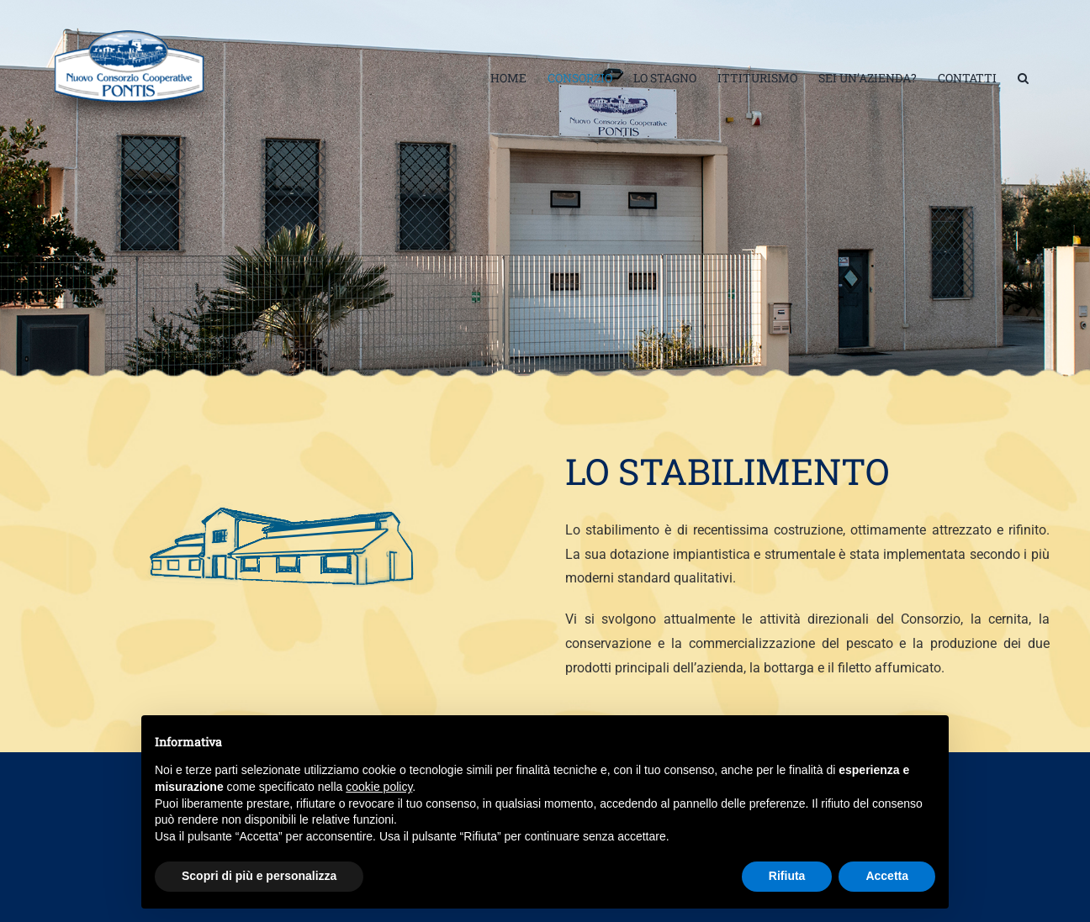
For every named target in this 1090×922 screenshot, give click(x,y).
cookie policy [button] (379, 786)
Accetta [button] (886, 875)
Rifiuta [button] (787, 875)
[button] (1023, 78)
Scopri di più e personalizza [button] (259, 875)
